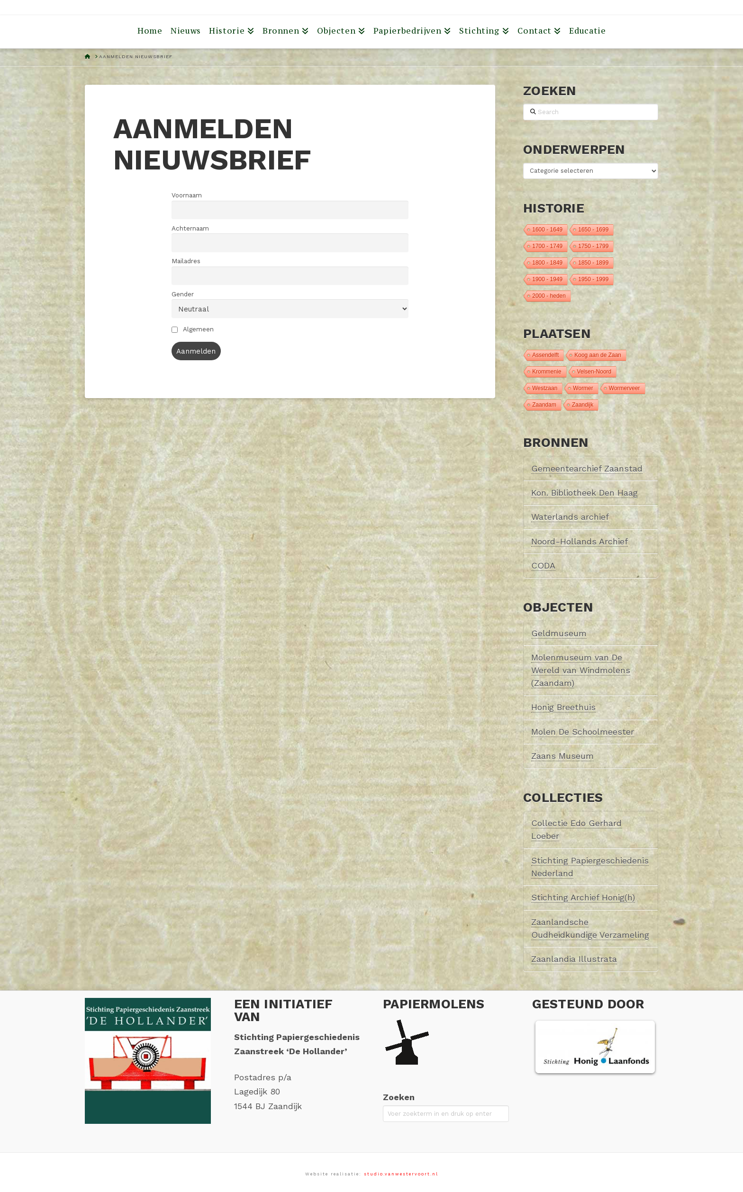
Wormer (583, 388)
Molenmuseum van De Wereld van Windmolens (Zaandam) (580, 670)
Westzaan (544, 388)
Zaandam (544, 404)
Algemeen (193, 328)
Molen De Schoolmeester (582, 732)
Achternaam (190, 228)
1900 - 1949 (547, 279)
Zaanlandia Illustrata (574, 959)
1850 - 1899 (593, 262)
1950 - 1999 (593, 279)
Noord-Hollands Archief (579, 541)
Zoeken (399, 1097)
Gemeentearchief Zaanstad (587, 468)
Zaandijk (582, 404)
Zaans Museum (562, 756)
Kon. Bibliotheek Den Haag (584, 493)
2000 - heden (549, 296)
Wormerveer (624, 388)
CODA (543, 565)
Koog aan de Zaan (597, 355)
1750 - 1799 (593, 246)
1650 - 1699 (593, 229)
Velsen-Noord (594, 371)
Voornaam (187, 195)
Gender (183, 294)
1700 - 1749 (547, 246)
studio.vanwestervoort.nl (401, 1174)
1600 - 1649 (547, 229)
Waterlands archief (570, 517)
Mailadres (186, 261)
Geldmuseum (559, 633)
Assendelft (545, 355)
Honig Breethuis (563, 707)
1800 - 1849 (547, 262)
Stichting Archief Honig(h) (583, 897)
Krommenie (546, 371)
